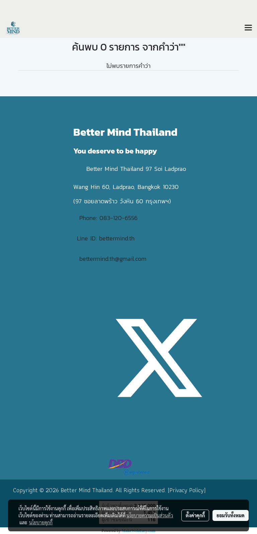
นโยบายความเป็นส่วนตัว (149, 515)
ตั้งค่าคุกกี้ (195, 515)
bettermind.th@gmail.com (112, 258)
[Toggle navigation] (248, 28)
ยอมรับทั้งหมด (231, 515)
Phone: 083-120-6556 (109, 217)
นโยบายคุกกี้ (41, 522)
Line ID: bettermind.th (106, 238)
